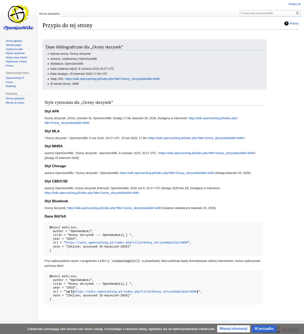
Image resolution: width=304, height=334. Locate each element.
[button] (233, 329)
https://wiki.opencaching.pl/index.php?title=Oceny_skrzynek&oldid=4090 (112, 79)
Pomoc (294, 23)
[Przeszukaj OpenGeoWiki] (270, 13)
